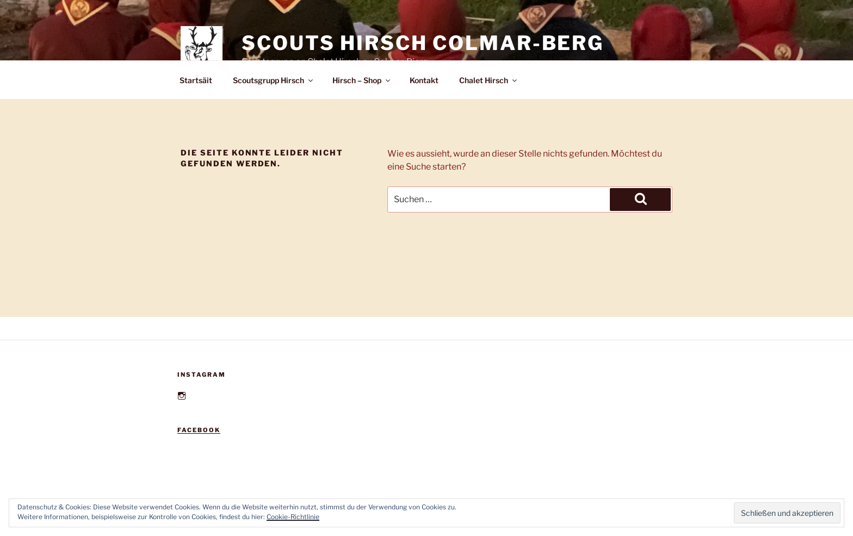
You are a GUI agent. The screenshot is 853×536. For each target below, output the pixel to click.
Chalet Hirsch (488, 80)
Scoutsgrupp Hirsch (273, 80)
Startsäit (196, 80)
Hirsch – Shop (362, 80)
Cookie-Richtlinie (293, 517)
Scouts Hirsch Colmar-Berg (423, 43)
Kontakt (424, 80)
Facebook (198, 430)
